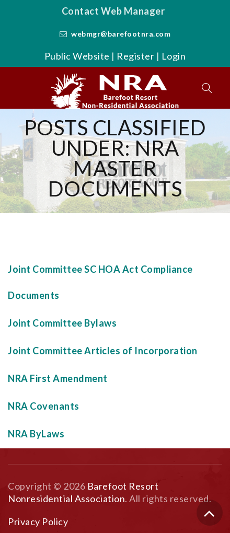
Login (174, 56)
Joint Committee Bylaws (62, 323)
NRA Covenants (43, 406)
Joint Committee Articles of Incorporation (103, 350)
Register (135, 56)
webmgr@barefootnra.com (120, 33)
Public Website (77, 56)
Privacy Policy (38, 521)
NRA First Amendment (58, 378)
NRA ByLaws (36, 433)
